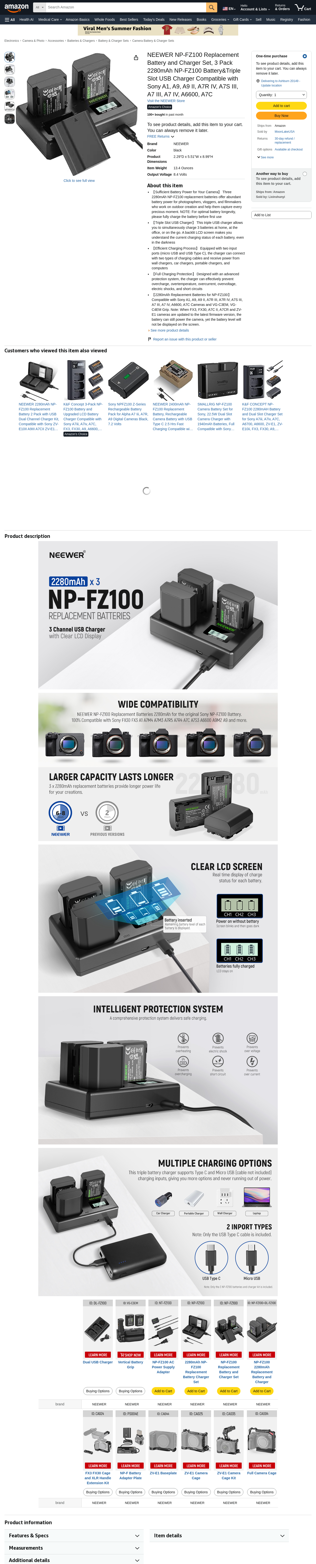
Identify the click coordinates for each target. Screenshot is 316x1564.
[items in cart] (303, 7)
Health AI (27, 19)
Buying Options (98, 1391)
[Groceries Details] (228, 19)
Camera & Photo (33, 40)
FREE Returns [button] (160, 136)
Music (271, 19)
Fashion (304, 19)
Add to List (262, 215)
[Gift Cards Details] (251, 19)
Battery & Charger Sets (113, 40)
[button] (10, 19)
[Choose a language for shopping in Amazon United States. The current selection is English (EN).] (227, 7)
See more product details (170, 330)
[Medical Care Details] (61, 19)
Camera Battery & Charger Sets (153, 40)
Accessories (56, 40)
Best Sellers (129, 19)
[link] (39, 416)
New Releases (181, 19)
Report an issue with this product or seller (182, 339)
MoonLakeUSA (285, 131)
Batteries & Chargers (81, 40)
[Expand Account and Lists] (269, 9)
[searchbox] (126, 7)
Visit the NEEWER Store (166, 101)
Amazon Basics (77, 19)
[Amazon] (17, 7)
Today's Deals (154, 19)
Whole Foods (105, 19)
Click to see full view (79, 181)
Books (201, 19)
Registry (286, 19)
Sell (258, 19)
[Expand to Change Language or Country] (235, 9)
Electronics (11, 40)
